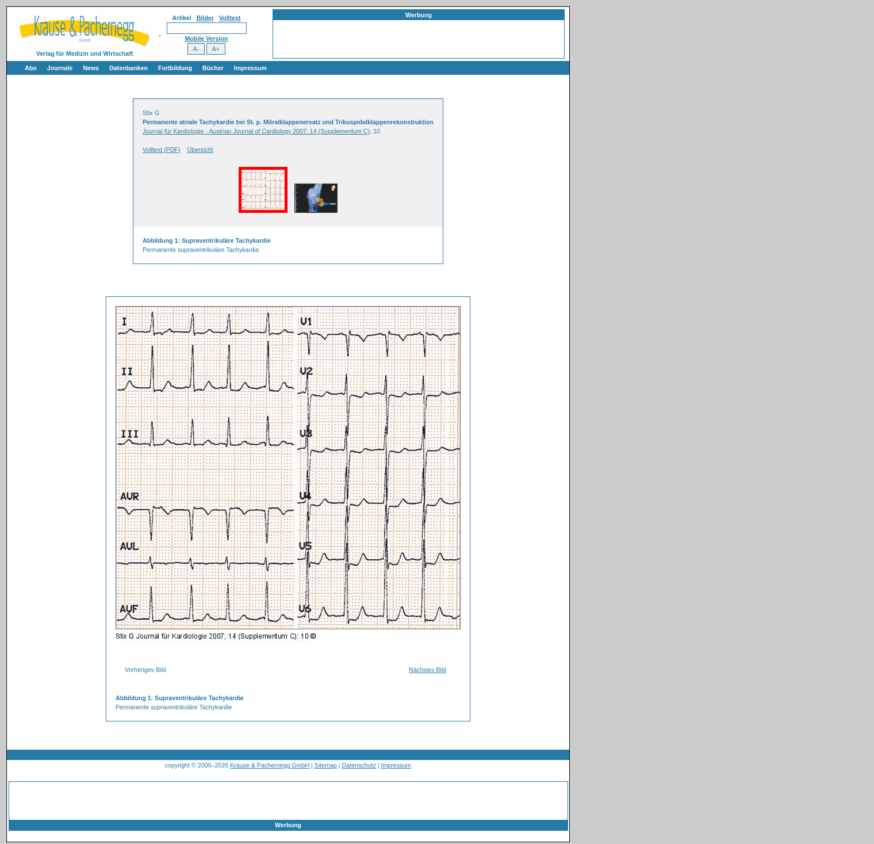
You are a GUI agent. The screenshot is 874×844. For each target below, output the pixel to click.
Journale (59, 67)
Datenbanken (128, 67)
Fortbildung (175, 67)
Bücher (213, 67)
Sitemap (326, 765)
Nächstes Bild (427, 669)
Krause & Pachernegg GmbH (269, 765)
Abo (31, 67)
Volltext (230, 17)
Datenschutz (359, 765)
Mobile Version (206, 38)
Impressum (250, 67)
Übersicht (200, 149)
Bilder (205, 17)
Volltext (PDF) (162, 149)
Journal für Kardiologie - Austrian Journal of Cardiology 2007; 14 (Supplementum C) (256, 131)
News (91, 67)
